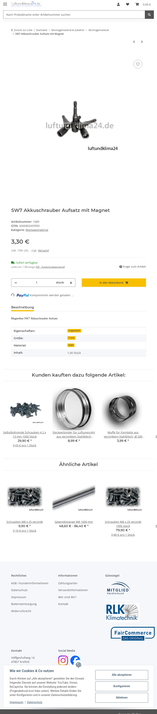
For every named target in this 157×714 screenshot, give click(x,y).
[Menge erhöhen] (71, 283)
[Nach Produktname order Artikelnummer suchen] (74, 14)
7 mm (71, 337)
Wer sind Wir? (67, 597)
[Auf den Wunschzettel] (137, 64)
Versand (43, 250)
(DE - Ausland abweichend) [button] (50, 267)
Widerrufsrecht (21, 611)
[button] (118, 4)
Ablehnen (121, 697)
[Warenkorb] (143, 4)
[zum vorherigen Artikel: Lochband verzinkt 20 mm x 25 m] (134, 41)
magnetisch (74, 330)
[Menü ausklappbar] (5, 2)
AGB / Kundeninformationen (29, 583)
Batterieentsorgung (24, 604)
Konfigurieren (121, 686)
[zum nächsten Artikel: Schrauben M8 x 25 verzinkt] (142, 41)
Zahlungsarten (67, 583)
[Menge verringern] (15, 283)
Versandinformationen (73, 590)
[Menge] (36, 283)
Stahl (71, 345)
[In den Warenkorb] (14, 54)
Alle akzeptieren (122, 674)
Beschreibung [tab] (22, 307)
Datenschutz (34, 702)
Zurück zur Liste (23, 30)
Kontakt (63, 604)
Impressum (16, 702)
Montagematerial (37, 230)
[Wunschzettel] (127, 4)
